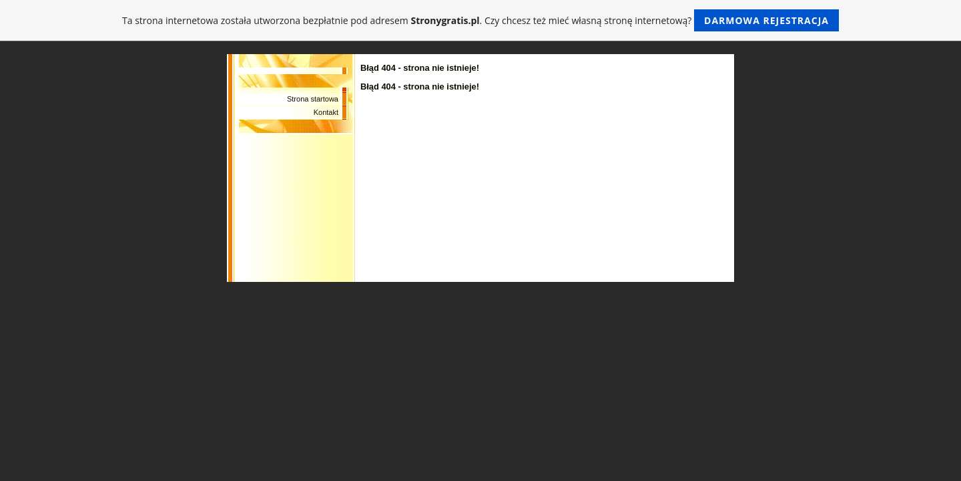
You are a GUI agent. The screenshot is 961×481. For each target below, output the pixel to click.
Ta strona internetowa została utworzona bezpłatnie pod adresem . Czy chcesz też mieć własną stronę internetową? (480, 20)
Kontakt (326, 112)
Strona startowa (312, 99)
